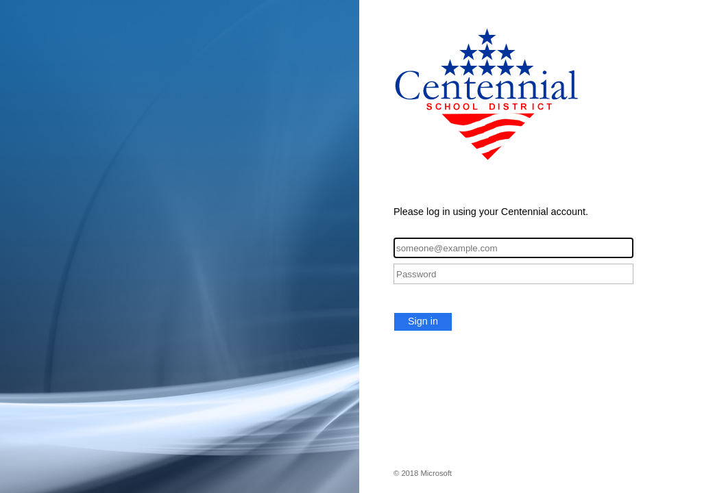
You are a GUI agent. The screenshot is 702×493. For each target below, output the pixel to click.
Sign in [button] (423, 321)
